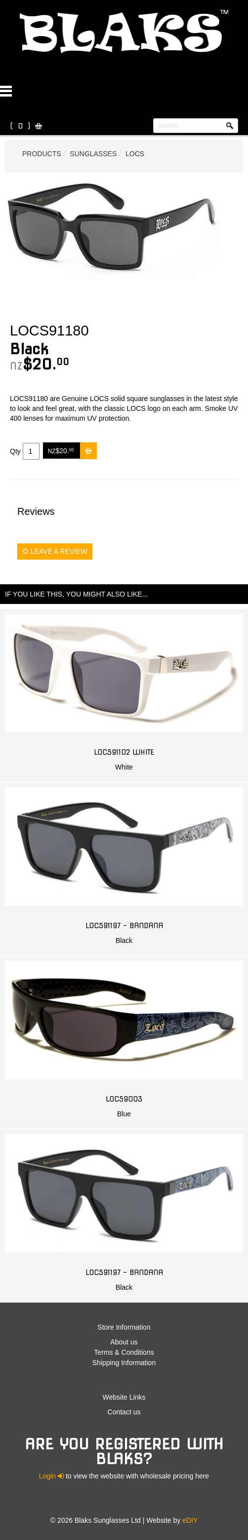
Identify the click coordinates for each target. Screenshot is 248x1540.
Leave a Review (54, 551)
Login (51, 1476)
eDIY (190, 1520)
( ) (20, 126)
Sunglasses (93, 154)
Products (41, 154)
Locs (134, 154)
